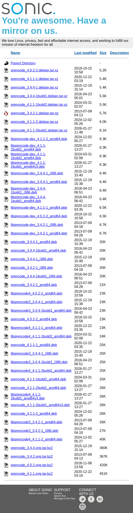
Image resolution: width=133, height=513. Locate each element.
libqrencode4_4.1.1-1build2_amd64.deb (41, 336)
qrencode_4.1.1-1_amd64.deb (34, 345)
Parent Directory (23, 63)
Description (119, 53)
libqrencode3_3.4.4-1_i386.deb (34, 353)
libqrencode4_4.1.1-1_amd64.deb (36, 328)
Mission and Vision (38, 493)
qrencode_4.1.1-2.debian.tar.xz (34, 122)
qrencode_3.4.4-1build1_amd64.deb (38, 250)
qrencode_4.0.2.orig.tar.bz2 (32, 465)
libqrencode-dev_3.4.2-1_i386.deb (37, 225)
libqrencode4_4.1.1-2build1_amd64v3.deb (28, 396)
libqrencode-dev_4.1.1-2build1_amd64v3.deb (28, 164)
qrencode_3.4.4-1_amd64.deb (34, 242)
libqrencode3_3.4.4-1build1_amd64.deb (41, 310)
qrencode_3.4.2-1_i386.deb (32, 267)
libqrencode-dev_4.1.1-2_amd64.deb (39, 139)
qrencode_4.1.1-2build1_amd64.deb (38, 388)
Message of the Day (64, 498)
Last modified (85, 53)
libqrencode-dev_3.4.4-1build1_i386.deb (28, 190)
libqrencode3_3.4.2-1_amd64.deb (36, 422)
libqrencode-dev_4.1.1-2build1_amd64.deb (28, 147)
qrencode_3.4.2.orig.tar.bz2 (32, 456)
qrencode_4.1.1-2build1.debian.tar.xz (39, 130)
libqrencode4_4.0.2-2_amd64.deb (36, 293)
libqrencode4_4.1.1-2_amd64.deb (36, 439)
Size (103, 53)
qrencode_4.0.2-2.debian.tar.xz (34, 70)
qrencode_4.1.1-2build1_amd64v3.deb (40, 405)
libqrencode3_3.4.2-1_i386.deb (34, 431)
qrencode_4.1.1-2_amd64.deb (34, 413)
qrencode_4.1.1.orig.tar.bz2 (32, 473)
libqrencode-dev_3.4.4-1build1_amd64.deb (28, 199)
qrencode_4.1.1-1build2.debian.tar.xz (39, 104)
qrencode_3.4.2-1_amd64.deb (34, 285)
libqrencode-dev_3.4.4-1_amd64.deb (39, 182)
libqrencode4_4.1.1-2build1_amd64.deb (41, 370)
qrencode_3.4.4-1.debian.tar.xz (34, 87)
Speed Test (60, 496)
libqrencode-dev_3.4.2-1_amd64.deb (39, 233)
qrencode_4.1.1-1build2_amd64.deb (38, 379)
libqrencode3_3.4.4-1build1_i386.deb (39, 362)
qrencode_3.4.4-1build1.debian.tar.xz (39, 96)
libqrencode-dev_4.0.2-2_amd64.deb (39, 216)
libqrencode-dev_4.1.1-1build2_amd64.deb (28, 156)
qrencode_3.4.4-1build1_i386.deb (36, 276)
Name (15, 53)
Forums (58, 493)
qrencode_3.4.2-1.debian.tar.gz (35, 113)
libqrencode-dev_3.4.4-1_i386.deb (37, 173)
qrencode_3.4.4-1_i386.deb (32, 259)
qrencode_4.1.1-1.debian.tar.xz (34, 79)
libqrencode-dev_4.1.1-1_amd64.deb (39, 207)
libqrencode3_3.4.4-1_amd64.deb (36, 302)
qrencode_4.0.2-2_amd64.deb (34, 319)
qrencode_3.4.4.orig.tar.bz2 (32, 448)
